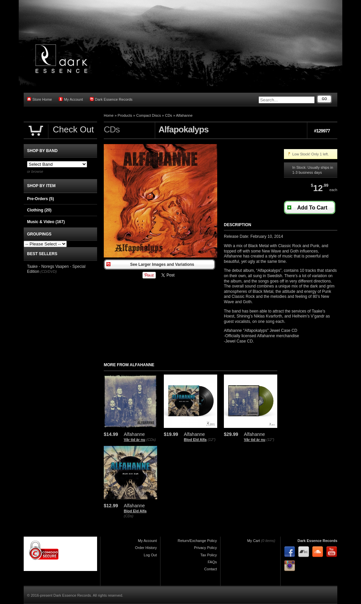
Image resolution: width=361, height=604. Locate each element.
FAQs (212, 562)
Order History (146, 548)
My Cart (253, 541)
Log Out (150, 555)
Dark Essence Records (111, 99)
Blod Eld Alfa (195, 440)
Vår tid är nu (134, 440)
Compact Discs (148, 115)
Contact (210, 569)
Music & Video (46, 221)
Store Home (39, 99)
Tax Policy (208, 555)
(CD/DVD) (48, 271)
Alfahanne (184, 115)
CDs (168, 115)
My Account (71, 99)
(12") (211, 440)
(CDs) (151, 440)
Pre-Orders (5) (40, 198)
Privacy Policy (205, 548)
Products (125, 115)
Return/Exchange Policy (197, 541)
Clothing (39, 210)
